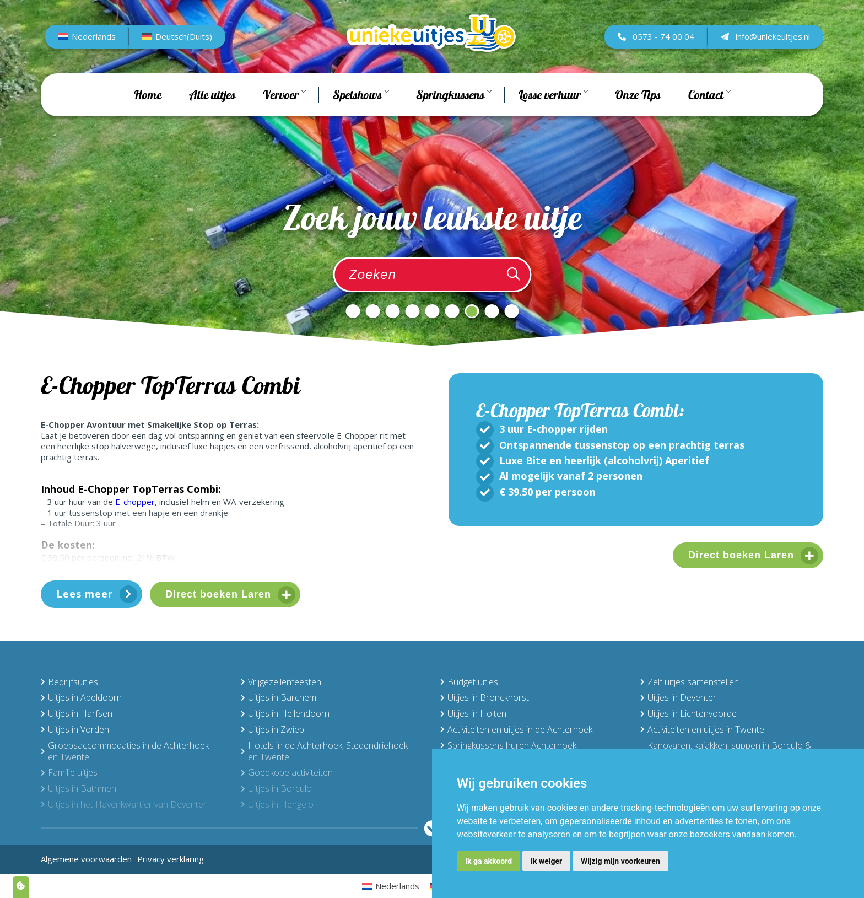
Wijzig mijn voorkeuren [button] (620, 861)
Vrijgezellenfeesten (281, 682)
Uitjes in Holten (473, 713)
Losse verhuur (553, 118)
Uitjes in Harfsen (76, 713)
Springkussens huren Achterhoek (508, 745)
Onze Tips (638, 118)
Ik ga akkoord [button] (488, 861)
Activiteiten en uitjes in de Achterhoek (516, 729)
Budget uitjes (469, 682)
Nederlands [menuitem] (94, 48)
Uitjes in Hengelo (277, 804)
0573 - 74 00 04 (656, 47)
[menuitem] (87, 48)
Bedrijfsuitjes (69, 682)
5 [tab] (432, 311)
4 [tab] (412, 311)
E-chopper (135, 501)
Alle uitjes (212, 118)
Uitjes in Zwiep (272, 729)
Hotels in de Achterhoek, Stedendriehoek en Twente (324, 751)
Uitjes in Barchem (278, 697)
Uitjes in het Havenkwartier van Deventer (124, 804)
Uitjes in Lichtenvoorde (688, 713)
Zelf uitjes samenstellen (689, 682)
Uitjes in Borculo (276, 788)
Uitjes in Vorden (75, 729)
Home (147, 118)
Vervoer (284, 118)
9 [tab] (511, 311)
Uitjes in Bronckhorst (484, 697)
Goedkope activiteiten (287, 772)
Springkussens (453, 118)
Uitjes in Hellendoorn (285, 713)
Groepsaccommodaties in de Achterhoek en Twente (125, 751)
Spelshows (360, 118)
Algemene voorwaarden (86, 858)
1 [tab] (352, 311)
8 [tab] (491, 311)
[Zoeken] (513, 274)
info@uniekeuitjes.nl (765, 47)
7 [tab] (472, 311)
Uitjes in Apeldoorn (81, 697)
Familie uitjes (69, 772)
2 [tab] (372, 311)
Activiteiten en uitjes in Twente (702, 729)
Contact (709, 118)
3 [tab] (392, 311)
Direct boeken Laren (218, 594)
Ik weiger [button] (546, 861)
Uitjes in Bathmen (78, 788)
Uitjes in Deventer (678, 697)
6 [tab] (452, 311)
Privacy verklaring (170, 858)
